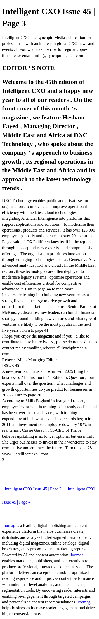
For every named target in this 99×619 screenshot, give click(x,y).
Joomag (9, 525)
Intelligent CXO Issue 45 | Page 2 (33, 489)
